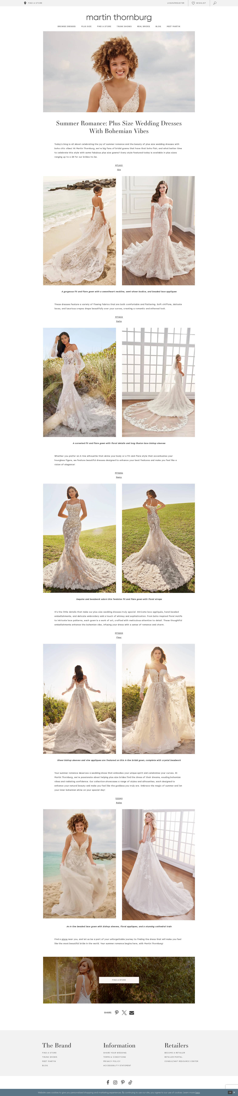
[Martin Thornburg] (119, 18)
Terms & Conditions (114, 1057)
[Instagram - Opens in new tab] (115, 1082)
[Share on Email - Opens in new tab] (131, 1012)
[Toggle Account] (175, 3)
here (197, 1092)
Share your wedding (115, 1053)
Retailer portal (174, 1057)
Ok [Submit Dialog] (229, 1092)
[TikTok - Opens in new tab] (130, 1082)
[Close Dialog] (234, 1092)
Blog (45, 1066)
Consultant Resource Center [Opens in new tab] (181, 1061)
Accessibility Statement (117, 1066)
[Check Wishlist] (199, 3)
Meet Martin (49, 1061)
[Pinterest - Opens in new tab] (122, 1082)
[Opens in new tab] (119, 165)
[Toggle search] (215, 3)
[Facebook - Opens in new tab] (107, 1082)
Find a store (49, 1053)
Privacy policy (112, 1061)
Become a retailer (175, 1053)
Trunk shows (49, 1057)
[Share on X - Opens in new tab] (124, 1012)
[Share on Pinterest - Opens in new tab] (116, 1012)
